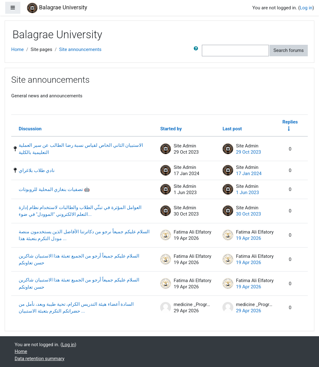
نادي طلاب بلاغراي (37, 170)
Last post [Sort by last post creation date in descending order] (232, 129)
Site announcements (80, 49)
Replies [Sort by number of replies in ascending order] (290, 122)
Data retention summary (39, 358)
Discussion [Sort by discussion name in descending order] (30, 129)
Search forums (289, 50)
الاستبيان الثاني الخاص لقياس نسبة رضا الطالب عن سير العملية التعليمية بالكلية (81, 148)
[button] (197, 50)
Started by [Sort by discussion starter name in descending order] (171, 129)
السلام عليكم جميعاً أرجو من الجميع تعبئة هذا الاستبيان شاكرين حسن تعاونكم (79, 259)
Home (17, 49)
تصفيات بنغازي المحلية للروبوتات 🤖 (54, 189)
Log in (306, 8)
